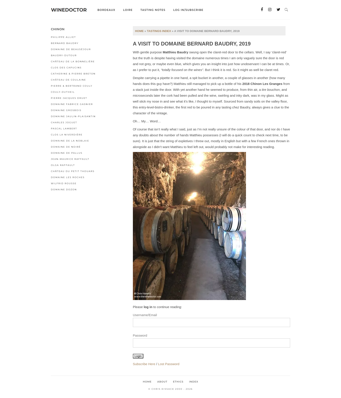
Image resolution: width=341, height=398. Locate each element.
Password (140, 335)
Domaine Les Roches (68, 177)
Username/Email (145, 315)
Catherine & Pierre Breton (73, 73)
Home (139, 31)
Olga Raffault (63, 165)
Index (193, 381)
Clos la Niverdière (66, 134)
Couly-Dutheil (63, 92)
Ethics (178, 381)
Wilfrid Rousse (64, 183)
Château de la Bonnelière (73, 61)
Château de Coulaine (68, 79)
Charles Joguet (64, 122)
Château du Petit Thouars (72, 171)
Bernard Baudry (65, 43)
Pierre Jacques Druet (69, 98)
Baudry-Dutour (64, 55)
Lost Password (168, 364)
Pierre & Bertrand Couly (71, 85)
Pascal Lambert (64, 128)
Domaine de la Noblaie (70, 140)
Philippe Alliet (63, 37)
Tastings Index (159, 31)
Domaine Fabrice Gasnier (72, 104)
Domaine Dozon (64, 189)
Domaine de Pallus (66, 153)
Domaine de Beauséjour (71, 49)
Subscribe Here (144, 364)
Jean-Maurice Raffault (70, 159)
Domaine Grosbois (66, 110)
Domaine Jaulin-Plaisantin (73, 116)
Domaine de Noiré (66, 146)
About (162, 381)
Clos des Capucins (66, 67)
